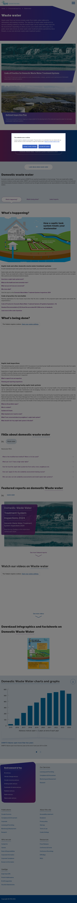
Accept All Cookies (44, 146)
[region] (38, 142)
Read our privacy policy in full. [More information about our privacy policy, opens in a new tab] (52, 141)
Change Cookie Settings (30, 146)
